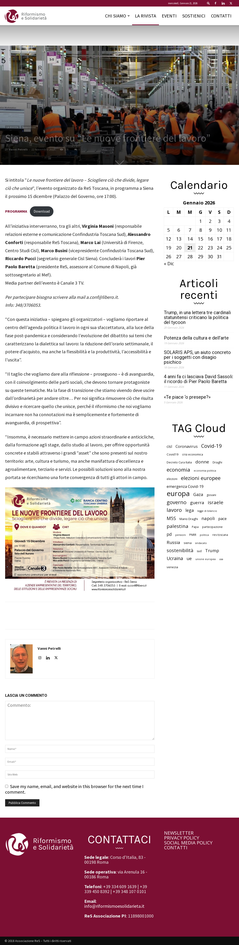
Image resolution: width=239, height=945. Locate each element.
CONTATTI (221, 16)
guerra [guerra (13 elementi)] (197, 502)
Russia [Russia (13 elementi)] (173, 542)
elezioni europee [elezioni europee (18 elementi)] (201, 478)
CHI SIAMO (117, 16)
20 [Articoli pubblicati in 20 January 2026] (178, 248)
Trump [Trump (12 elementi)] (212, 550)
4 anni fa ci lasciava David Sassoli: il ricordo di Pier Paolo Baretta (198, 379)
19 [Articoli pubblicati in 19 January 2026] (168, 248)
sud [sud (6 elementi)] (199, 551)
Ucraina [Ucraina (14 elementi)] (175, 558)
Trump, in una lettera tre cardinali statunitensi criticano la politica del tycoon (197, 317)
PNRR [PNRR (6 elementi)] (192, 535)
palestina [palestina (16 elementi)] (177, 526)
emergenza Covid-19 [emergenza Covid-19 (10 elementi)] (185, 486)
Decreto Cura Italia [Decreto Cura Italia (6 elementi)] (179, 462)
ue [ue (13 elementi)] (189, 558)
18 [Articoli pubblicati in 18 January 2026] (228, 239)
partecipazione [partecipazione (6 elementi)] (212, 527)
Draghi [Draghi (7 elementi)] (217, 462)
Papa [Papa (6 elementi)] (195, 527)
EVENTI (169, 16)
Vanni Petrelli (18, 149)
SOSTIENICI (193, 16)
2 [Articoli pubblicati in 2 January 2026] (210, 221)
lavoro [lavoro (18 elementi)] (174, 509)
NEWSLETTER (178, 833)
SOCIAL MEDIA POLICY (188, 843)
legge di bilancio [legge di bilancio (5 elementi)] (207, 511)
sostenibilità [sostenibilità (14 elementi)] (180, 550)
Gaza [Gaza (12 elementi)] (198, 494)
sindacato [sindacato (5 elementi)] (201, 543)
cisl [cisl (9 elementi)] (169, 446)
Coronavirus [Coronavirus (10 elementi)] (187, 446)
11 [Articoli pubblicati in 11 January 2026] (228, 230)
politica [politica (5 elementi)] (204, 535)
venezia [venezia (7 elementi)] (172, 567)
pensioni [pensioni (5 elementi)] (180, 535)
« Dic (169, 263)
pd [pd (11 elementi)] (169, 534)
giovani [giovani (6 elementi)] (211, 495)
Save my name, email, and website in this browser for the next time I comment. (74, 789)
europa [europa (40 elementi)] (178, 493)
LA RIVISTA (145, 16)
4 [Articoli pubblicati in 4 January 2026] (229, 221)
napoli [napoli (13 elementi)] (208, 518)
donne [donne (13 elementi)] (202, 461)
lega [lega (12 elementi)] (189, 510)
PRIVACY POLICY (181, 838)
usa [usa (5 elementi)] (221, 559)
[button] (208, 3)
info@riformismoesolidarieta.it (114, 906)
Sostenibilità (29, 127)
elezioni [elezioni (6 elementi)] (172, 479)
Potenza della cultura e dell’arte (196, 338)
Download (42, 211)
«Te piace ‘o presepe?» (187, 397)
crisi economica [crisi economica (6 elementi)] (192, 454)
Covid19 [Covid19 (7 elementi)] (173, 454)
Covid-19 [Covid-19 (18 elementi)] (211, 445)
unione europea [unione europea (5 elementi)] (205, 559)
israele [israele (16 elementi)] (215, 502)
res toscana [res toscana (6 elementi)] (220, 535)
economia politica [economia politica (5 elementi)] (205, 470)
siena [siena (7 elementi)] (188, 543)
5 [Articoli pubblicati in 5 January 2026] (168, 230)
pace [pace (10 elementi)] (222, 518)
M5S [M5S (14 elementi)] (171, 518)
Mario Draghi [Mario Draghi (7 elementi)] (188, 519)
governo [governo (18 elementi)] (176, 502)
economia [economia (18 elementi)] (178, 469)
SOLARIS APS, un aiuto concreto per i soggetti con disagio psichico (197, 357)
